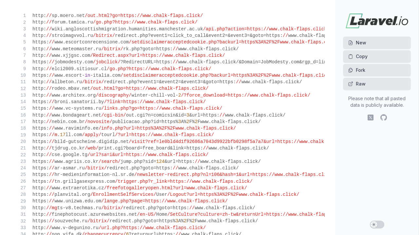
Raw (357, 83)
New (357, 42)
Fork (356, 70)
